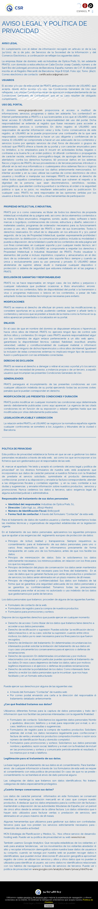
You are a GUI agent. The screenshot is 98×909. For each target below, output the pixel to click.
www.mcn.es (78, 837)
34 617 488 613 (52, 891)
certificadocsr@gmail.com (53, 74)
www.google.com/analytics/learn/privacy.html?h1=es (62, 869)
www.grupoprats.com (30, 110)
